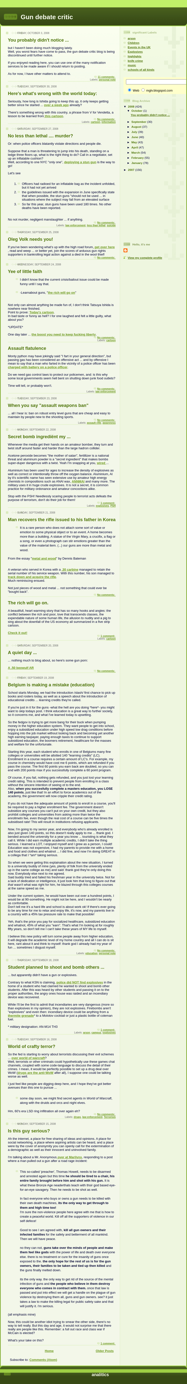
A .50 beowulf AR (21, 668)
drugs (77, 1117)
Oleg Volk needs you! (30, 239)
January (137, 162)
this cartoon (53, 116)
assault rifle (94, 422)
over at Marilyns (69, 1157)
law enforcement (75, 225)
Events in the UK (139, 47)
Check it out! (17, 633)
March (136, 152)
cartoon (95, 122)
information (109, 122)
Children (133, 42)
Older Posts (105, 1351)
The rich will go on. (28, 602)
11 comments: (107, 77)
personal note (107, 79)
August (136, 126)
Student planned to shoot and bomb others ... (56, 967)
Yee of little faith (25, 271)
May (134, 142)
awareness (109, 422)
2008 (131, 106)
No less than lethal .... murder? (40, 135)
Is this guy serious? (29, 1130)
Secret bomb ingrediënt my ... (39, 436)
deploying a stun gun (80, 162)
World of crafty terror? (31, 1046)
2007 (131, 169)
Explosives (135, 51)
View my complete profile (145, 257)
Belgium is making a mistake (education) (51, 684)
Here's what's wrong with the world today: (52, 93)
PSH (113, 505)
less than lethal (96, 225)
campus (96, 1032)
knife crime (135, 60)
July (134, 131)
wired (101, 463)
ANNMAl (78, 481)
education (91, 953)
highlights (134, 56)
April (135, 147)
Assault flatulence (27, 348)
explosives (102, 505)
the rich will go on (61, 292)
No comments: (106, 119)
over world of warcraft (28, 1058)
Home (49, 1351)
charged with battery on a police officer (37, 367)
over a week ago (56, 105)
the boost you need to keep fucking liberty (63, 334)
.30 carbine (70, 569)
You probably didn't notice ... (38, 40)
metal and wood (44, 558)
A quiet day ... (22, 652)
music (132, 65)
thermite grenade (21, 1015)
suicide (111, 225)
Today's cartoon (41, 312)
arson (86, 1032)
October (137, 110)
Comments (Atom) (43, 1360)
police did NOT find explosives (79, 982)
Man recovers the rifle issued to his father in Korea (62, 519)
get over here (104, 247)
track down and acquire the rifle (32, 577)
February (137, 157)
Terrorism (110, 1117)
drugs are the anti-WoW (35, 1073)
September (139, 121)
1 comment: (108, 503)
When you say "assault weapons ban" (48, 405)
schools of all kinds (141, 69)
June (135, 137)
